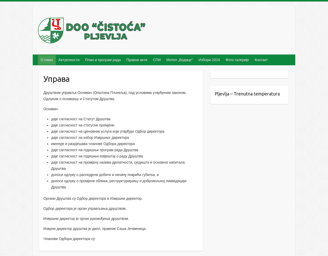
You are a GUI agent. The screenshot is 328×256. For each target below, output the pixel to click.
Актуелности (69, 60)
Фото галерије (237, 60)
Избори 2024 (209, 60)
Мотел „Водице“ (179, 60)
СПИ (157, 60)
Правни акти (136, 60)
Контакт (261, 60)
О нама (46, 60)
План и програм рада (103, 60)
